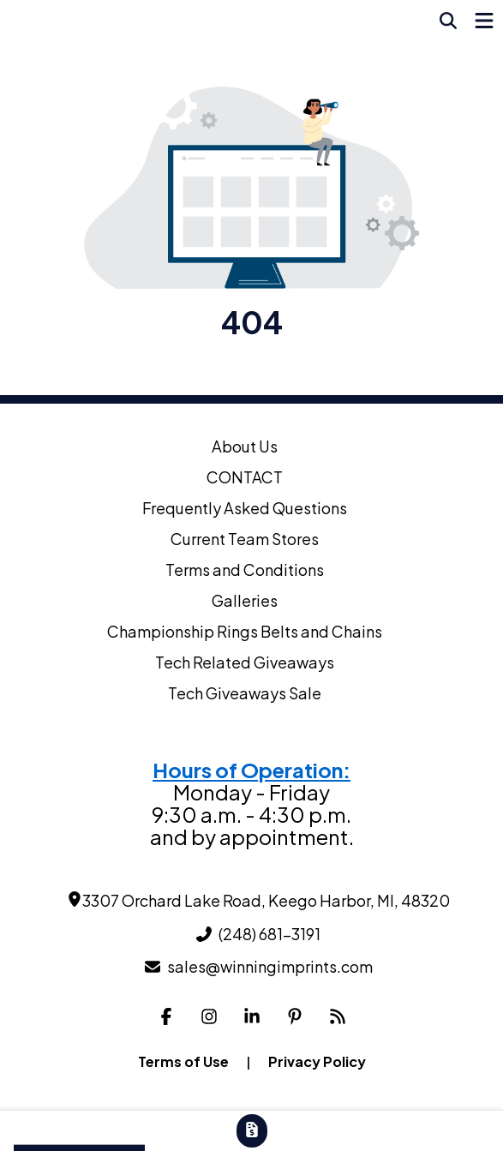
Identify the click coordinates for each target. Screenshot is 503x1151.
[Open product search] (448, 20)
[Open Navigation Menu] (484, 20)
